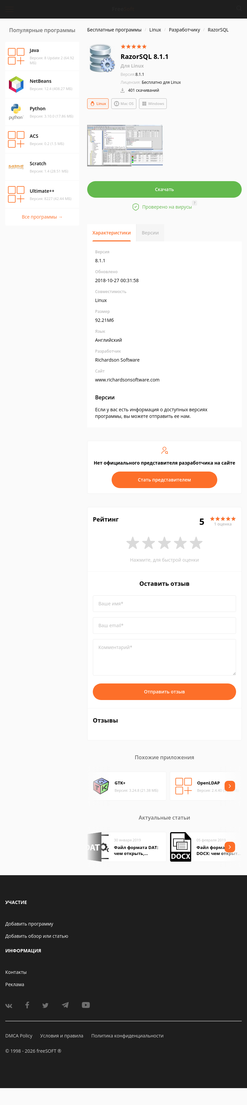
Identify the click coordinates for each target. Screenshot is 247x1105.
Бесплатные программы (114, 29)
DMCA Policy (18, 1035)
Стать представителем (164, 480)
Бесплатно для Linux (161, 82)
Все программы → (42, 217)
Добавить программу (29, 924)
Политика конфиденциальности (127, 1035)
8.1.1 (132, 74)
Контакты (16, 972)
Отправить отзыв (164, 691)
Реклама (14, 984)
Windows (153, 103)
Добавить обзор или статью (36, 936)
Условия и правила (61, 1035)
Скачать (164, 189)
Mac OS (124, 103)
